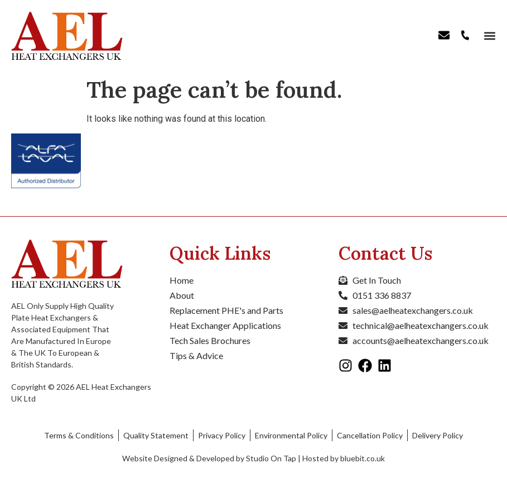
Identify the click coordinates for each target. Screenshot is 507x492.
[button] (488, 36)
